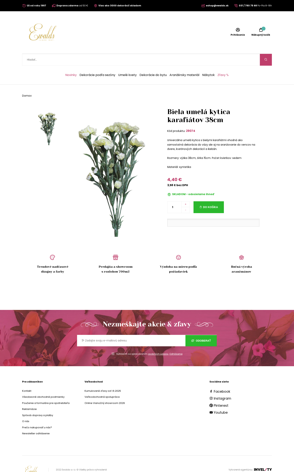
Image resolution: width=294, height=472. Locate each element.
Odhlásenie (175, 342)
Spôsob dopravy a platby (37, 403)
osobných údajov (158, 342)
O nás (25, 409)
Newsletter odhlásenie (36, 421)
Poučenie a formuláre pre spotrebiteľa (46, 391)
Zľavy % (223, 63)
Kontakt (26, 379)
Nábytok (208, 63)
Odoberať (201, 328)
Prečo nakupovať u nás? (37, 415)
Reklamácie (29, 397)
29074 (190, 119)
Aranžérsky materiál (184, 63)
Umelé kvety (127, 63)
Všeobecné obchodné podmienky (43, 385)
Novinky (71, 63)
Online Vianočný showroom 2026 (105, 391)
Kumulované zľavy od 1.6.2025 (103, 379)
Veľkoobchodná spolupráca (102, 385)
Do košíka (210, 195)
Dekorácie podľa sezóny (97, 63)
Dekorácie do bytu (153, 63)
